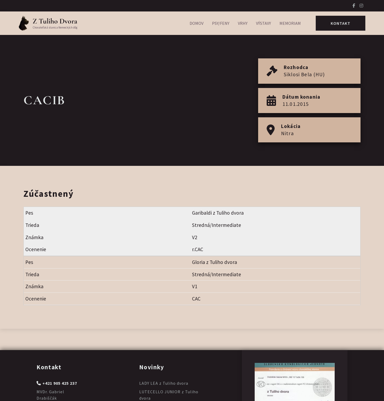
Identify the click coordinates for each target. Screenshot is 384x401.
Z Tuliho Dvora (55, 21)
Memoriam (290, 23)
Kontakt (340, 23)
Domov (196, 23)
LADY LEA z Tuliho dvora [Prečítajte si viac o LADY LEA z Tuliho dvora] (163, 383)
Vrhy (242, 23)
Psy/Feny (220, 23)
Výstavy (263, 23)
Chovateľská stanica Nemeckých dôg (55, 27)
